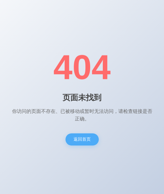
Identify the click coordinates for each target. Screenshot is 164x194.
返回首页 (82, 139)
